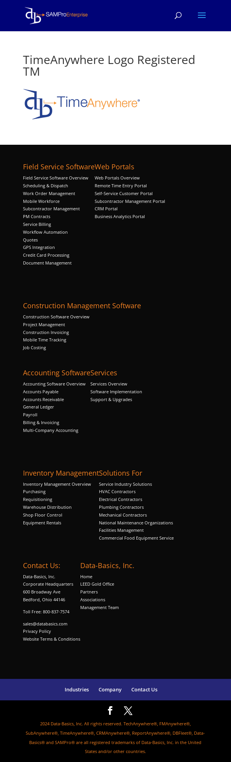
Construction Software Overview (56, 317)
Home (86, 576)
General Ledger (38, 407)
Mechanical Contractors (123, 515)
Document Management (48, 263)
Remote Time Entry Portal (121, 185)
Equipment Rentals (42, 523)
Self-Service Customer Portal (124, 193)
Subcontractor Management (51, 208)
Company (110, 689)
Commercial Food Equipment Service (136, 538)
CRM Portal (106, 208)
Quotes (30, 240)
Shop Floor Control (42, 515)
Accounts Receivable (43, 399)
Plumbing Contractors (121, 507)
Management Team (99, 607)
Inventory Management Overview (57, 484)
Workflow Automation (45, 232)
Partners (89, 592)
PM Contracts (36, 216)
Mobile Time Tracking (44, 340)
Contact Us (144, 689)
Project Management (44, 324)
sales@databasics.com (45, 624)
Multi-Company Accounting (50, 430)
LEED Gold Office (97, 584)
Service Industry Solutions (125, 484)
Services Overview (108, 384)
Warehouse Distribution (47, 507)
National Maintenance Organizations (136, 523)
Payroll (30, 414)
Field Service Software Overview (55, 178)
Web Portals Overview (117, 178)
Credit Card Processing (46, 255)
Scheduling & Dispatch (45, 185)
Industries (77, 689)
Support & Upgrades (111, 399)
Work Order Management (49, 193)
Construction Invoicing (46, 332)
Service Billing (37, 224)
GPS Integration (39, 247)
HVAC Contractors (117, 491)
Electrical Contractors (120, 499)
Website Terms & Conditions (51, 639)
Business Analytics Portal (120, 216)
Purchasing (34, 491)
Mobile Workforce (41, 201)
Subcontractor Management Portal (130, 201)
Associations (92, 599)
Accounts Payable (40, 391)
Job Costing (34, 347)
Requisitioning (38, 499)
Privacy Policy (37, 631)
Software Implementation (116, 391)
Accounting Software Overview (54, 384)
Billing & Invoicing (41, 422)
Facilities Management (121, 530)
